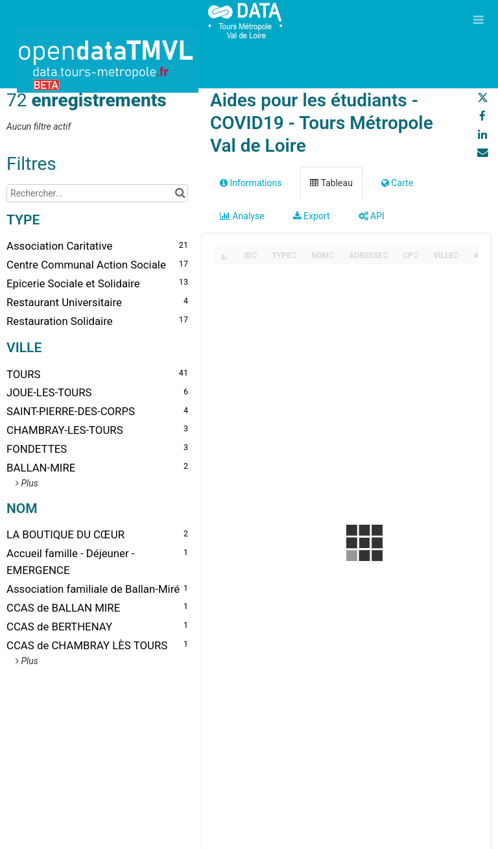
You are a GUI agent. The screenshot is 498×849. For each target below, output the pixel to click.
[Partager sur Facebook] (482, 116)
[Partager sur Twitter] (482, 98)
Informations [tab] (250, 183)
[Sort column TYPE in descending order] (294, 256)
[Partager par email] (482, 152)
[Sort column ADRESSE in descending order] (386, 256)
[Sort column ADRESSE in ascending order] (386, 252)
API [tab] (372, 216)
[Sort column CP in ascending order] (416, 252)
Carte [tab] (397, 183)
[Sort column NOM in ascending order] (332, 252)
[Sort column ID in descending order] (255, 256)
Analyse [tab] (242, 216)
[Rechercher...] (97, 193)
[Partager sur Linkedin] (482, 134)
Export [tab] (311, 216)
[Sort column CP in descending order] (416, 256)
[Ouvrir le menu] (478, 19)
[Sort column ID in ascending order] (255, 252)
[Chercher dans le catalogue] (180, 193)
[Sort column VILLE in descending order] (456, 256)
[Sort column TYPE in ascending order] (294, 252)
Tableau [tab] (331, 183)
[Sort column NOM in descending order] (332, 256)
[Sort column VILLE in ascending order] (456, 252)
